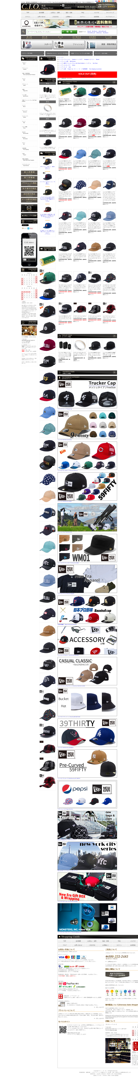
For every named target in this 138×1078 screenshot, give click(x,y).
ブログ (65, 945)
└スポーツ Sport (24, 63)
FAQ (82, 12)
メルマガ (96, 12)
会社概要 (41, 12)
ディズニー (105, 32)
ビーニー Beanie (94, 59)
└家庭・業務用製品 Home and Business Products (28, 74)
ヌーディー (94, 31)
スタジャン (99, 32)
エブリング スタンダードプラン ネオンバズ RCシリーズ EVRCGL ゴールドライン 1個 (48, 114)
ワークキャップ (91, 32)
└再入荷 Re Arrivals (25, 138)
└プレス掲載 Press (24, 127)
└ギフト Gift (23, 143)
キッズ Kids (67, 67)
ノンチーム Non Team (92, 63)
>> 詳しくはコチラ (99, 1007)
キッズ (89, 31)
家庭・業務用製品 (108, 44)
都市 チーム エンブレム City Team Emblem (74, 63)
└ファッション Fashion (25, 68)
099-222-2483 (113, 1030)
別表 (67, 976)
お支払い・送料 (55, 12)
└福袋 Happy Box (25, 90)
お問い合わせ (41, 16)
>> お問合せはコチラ (110, 961)
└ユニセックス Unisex (25, 117)
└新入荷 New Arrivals (25, 133)
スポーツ (48, 44)
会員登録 (96, 16)
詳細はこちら (108, 1012)
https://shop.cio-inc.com (73, 1033)
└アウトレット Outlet (25, 85)
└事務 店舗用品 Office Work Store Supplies (28, 159)
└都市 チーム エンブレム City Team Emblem (29, 101)
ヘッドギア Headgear (83, 59)
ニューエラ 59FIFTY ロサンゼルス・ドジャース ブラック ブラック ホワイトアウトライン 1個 (47, 131)
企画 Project (67, 68)
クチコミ (27, 16)
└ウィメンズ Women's (24, 111)
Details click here (109, 1018)
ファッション (78, 44)
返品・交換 (69, 12)
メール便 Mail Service (70, 61)
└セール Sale (23, 79)
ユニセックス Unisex (69, 65)
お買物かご (69, 16)
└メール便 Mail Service (25, 95)
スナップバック (102, 31)
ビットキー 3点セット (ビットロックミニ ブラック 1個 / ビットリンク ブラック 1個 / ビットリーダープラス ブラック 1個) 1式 (47, 96)
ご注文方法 (55, 16)
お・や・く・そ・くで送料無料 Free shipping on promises (87, 68)
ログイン (82, 16)
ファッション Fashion (70, 59)
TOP (28, 12)
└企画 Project (24, 154)
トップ (61, 57)
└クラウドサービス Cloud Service (26, 165)
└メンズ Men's (24, 106)
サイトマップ (110, 12)
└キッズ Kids (23, 122)
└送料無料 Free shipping (25, 149)
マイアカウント (110, 16)
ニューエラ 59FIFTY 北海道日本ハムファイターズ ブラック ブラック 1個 (48, 147)
